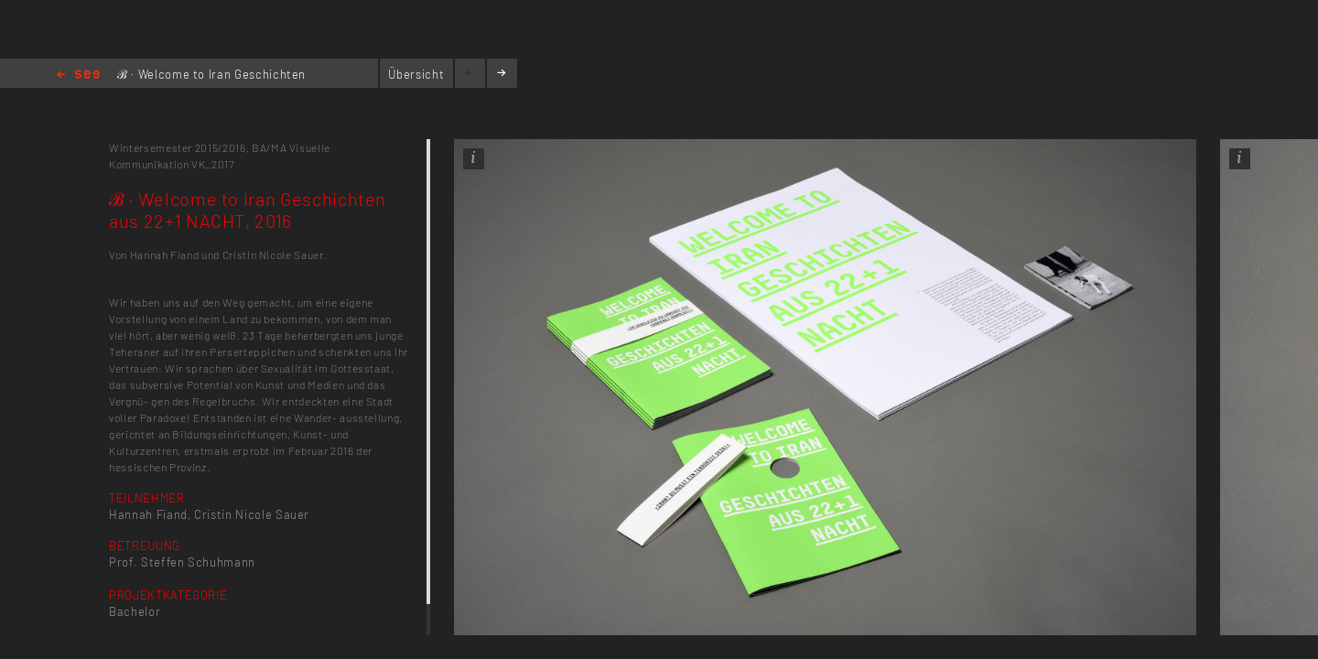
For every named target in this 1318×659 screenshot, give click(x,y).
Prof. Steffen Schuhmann (182, 562)
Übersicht (416, 74)
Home (78, 75)
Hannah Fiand (148, 514)
